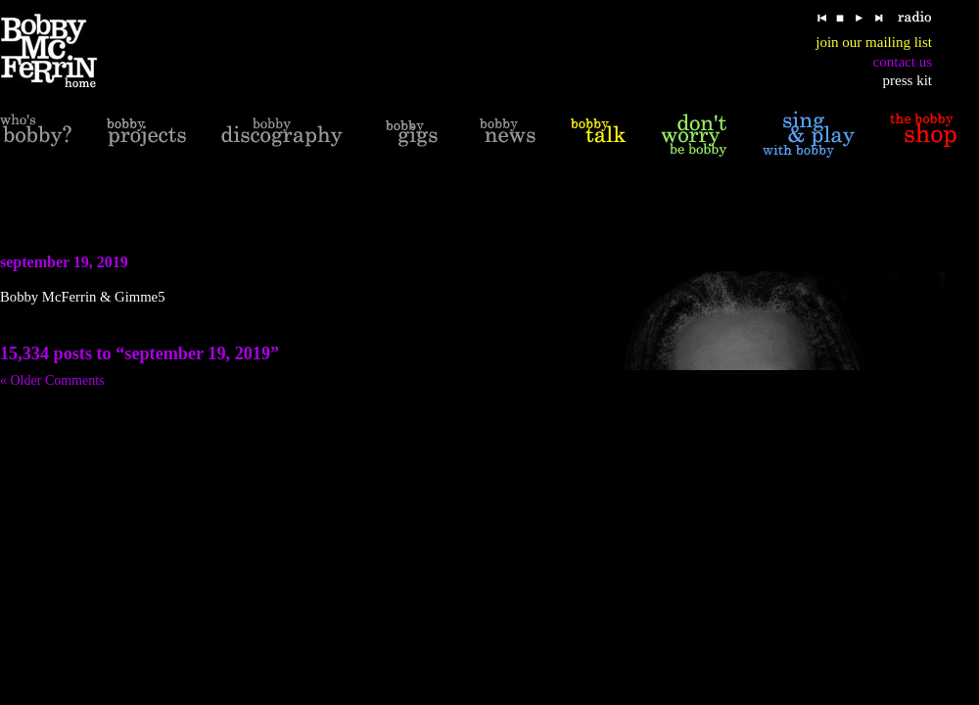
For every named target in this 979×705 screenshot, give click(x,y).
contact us (902, 62)
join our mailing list (874, 42)
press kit (907, 80)
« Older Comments (52, 380)
